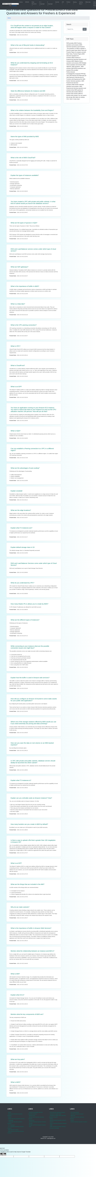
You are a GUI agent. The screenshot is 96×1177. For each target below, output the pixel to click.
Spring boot (31, 1120)
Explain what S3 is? (17, 995)
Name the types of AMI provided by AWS (25, 136)
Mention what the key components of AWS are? (27, 1014)
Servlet (57, 2)
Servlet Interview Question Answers (79, 1121)
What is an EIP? (16, 386)
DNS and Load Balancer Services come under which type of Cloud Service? (34, 564)
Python (68, 2)
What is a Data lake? (18, 304)
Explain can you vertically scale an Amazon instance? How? (31, 798)
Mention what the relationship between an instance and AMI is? (32, 951)
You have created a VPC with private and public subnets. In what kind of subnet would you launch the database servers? (33, 202)
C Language (50, 3)
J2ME (51, 1125)
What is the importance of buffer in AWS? (25, 286)
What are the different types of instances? (25, 620)
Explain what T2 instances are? (21, 528)
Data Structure (34, 3)
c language (10, 1120)
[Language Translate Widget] (10, 4)
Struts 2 (51, 1121)
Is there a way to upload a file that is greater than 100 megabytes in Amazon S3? (33, 841)
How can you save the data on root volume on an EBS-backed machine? (32, 744)
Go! (85, 29)
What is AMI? (15, 974)
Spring (74, 2)
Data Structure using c (13, 1129)
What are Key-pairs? (18, 1059)
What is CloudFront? (18, 365)
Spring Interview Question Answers (58, 1120)
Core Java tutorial (75, 1112)
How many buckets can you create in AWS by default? (29, 824)
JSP (63, 2)
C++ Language (42, 3)
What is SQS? (15, 431)
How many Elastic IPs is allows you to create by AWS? (29, 604)
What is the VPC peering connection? (24, 325)
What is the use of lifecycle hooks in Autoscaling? (28, 45)
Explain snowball (16, 491)
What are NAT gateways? (19, 267)
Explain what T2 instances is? (21, 780)
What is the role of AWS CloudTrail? (23, 157)
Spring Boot (81, 3)
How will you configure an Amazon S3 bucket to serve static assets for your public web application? (34, 699)
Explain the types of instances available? (25, 175)
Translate (13, 5)
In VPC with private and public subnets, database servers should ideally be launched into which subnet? (33, 761)
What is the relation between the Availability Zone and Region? (32, 110)
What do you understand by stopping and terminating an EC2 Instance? (32, 64)
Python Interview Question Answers (16, 1118)
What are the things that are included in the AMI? (27, 884)
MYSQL (31, 1123)
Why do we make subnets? (20, 907)
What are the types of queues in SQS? (24, 223)
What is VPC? (15, 346)
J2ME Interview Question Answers (58, 1126)
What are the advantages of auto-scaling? (25, 468)
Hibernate (88, 2)
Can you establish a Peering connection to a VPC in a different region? (32, 449)
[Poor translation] (4, 1154)
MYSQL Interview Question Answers (37, 1125)
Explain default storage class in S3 (22, 547)
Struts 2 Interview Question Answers (58, 1123)
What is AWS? (16, 1082)
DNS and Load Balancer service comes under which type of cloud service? (33, 250)
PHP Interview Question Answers (57, 1112)
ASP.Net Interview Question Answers (37, 1121)
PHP (30, 1126)
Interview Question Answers (77, 1114)
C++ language (11, 1125)
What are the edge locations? (21, 510)
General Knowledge (54, 1128)
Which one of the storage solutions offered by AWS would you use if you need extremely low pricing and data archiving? (33, 722)
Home (21, 2)
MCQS (27, 2)
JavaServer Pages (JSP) (55, 1114)
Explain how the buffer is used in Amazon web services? (30, 677)
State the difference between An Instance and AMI (28, 91)
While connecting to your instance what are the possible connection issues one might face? (30, 647)
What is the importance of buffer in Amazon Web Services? (31, 928)
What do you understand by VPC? (22, 583)
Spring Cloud (32, 1115)
